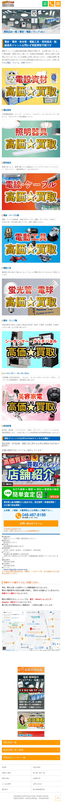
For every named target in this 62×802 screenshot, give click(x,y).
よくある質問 (6, 784)
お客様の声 (36, 778)
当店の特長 (36, 767)
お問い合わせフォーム (31, 523)
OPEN (58, 4)
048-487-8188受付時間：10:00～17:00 (51, 4)
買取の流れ (5, 778)
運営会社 (5, 789)
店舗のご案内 (6, 773)
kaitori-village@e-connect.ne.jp (16, 570)
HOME (4, 767)
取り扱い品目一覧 (39, 773)
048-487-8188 (31, 516)
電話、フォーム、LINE (16, 63)
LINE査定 (45, 3)
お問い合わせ (37, 784)
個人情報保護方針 (39, 789)
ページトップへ (58, 798)
